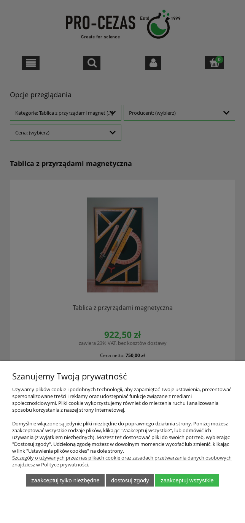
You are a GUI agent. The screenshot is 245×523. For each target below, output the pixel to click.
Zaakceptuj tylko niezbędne (65, 480)
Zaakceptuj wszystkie (187, 480)
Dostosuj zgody (130, 480)
